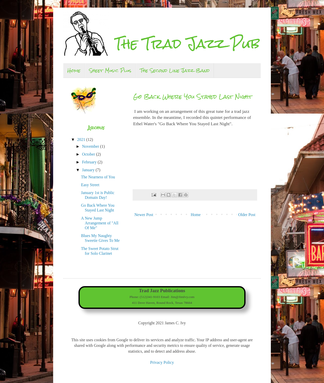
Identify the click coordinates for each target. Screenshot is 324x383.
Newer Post (143, 214)
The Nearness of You (98, 177)
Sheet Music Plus (110, 70)
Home (73, 70)
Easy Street (90, 185)
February (90, 162)
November (91, 146)
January (89, 170)
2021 (81, 139)
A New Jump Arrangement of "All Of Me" (99, 223)
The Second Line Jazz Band (175, 70)
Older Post (246, 214)
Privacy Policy (162, 362)
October (89, 154)
